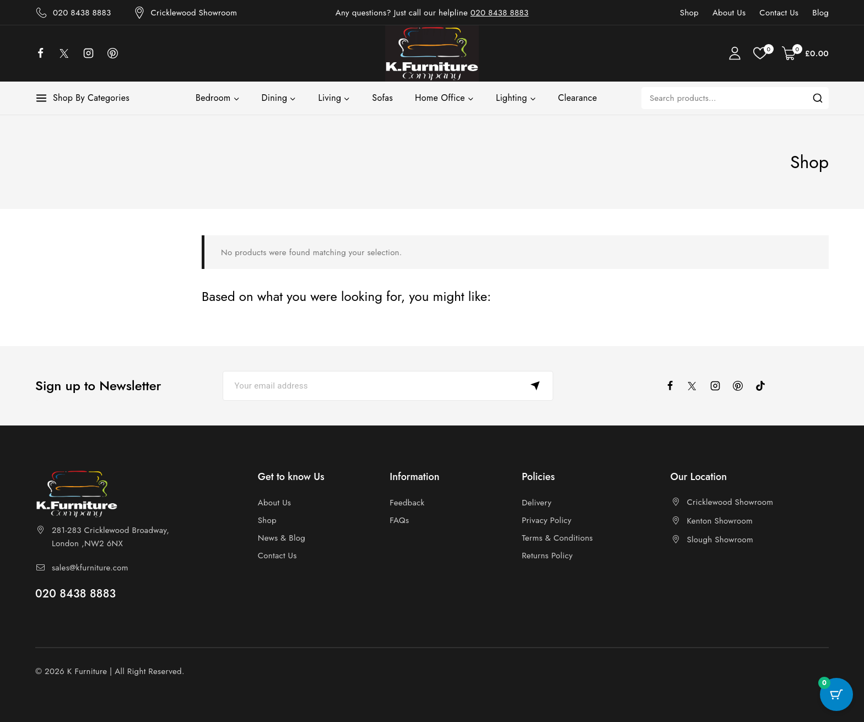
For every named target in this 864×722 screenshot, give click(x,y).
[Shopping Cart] (805, 53)
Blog (820, 13)
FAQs (399, 520)
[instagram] (720, 386)
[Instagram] (93, 53)
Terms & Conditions (557, 538)
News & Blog (281, 538)
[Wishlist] (762, 53)
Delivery (537, 503)
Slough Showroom (720, 540)
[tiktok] (765, 386)
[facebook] (45, 53)
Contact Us (778, 13)
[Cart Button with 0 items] (836, 694)
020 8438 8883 (500, 13)
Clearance (577, 97)
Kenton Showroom (720, 521)
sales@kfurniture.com (90, 568)
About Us (729, 13)
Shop (689, 13)
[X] (70, 53)
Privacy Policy (546, 520)
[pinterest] (743, 386)
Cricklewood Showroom (730, 502)
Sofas (382, 97)
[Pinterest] (117, 53)
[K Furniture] (432, 53)
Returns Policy (547, 555)
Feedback (407, 503)
